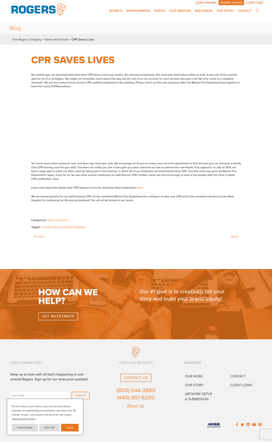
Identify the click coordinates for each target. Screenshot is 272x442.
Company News (51, 227)
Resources (204, 11)
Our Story (225, 11)
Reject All (49, 427)
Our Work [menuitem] (194, 376)
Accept (69, 427)
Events (159, 11)
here (140, 187)
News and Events (58, 220)
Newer (235, 236)
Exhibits (116, 11)
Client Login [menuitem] (241, 385)
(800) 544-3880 (206, 2)
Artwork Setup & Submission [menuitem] (198, 396)
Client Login (254, 2)
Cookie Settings (24, 427)
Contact (245, 11)
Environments (138, 11)
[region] (45, 417)
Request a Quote (231, 2)
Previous (39, 236)
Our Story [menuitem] (194, 385)
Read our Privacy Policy (24, 419)
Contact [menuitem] (238, 376)
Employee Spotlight (74, 227)
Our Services (180, 11)
